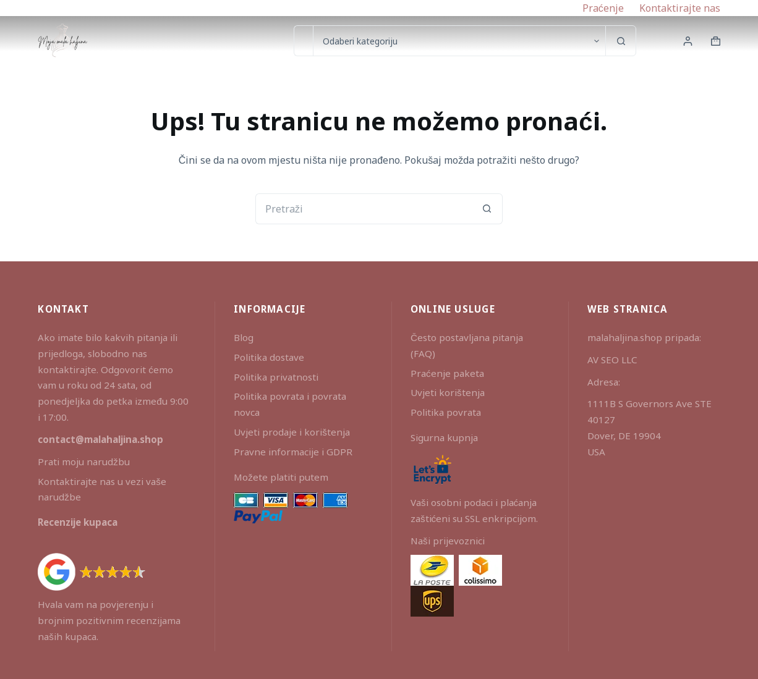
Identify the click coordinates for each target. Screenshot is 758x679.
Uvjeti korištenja (448, 392)
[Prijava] (687, 41)
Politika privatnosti (276, 377)
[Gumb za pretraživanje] (620, 40)
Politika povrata (446, 412)
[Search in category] (459, 40)
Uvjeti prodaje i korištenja (292, 432)
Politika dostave (269, 357)
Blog (243, 337)
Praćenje (603, 8)
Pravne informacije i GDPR (293, 451)
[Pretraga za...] (303, 40)
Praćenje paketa (447, 373)
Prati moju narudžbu (84, 461)
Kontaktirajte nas (679, 8)
